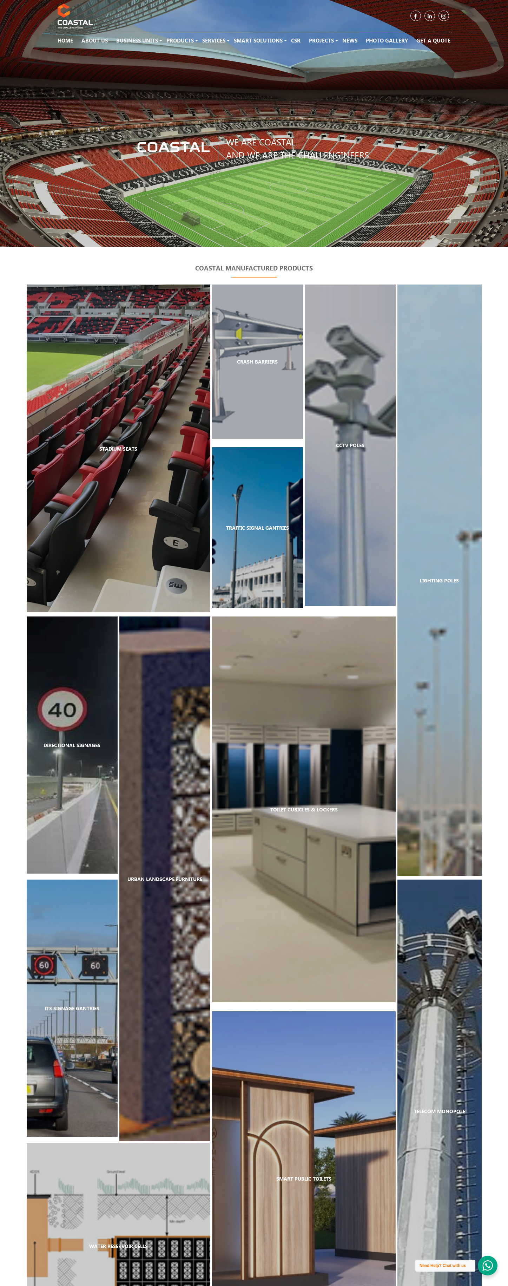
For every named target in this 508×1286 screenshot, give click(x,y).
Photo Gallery (387, 40)
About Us (94, 40)
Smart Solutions (258, 40)
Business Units (137, 40)
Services (213, 40)
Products (180, 40)
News (349, 40)
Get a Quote (433, 40)
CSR (296, 40)
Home (65, 40)
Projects (321, 40)
